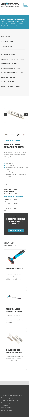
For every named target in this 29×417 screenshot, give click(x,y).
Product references (10, 185)
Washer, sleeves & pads (10, 63)
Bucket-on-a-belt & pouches (12, 72)
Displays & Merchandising (10, 86)
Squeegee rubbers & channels (12, 59)
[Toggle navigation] (26, 5)
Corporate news (6, 410)
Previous (5, 114)
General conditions (7, 408)
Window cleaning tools (16, 22)
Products (4, 24)
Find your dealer (15, 230)
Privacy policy (5, 403)
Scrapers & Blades (16, 24)
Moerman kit (6, 37)
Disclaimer (4, 405)
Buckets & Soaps (7, 81)
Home (3, 22)
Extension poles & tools (10, 68)
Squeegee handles (8, 54)
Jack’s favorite (6, 47)
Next (26, 114)
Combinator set (7, 41)
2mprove (13, 398)
